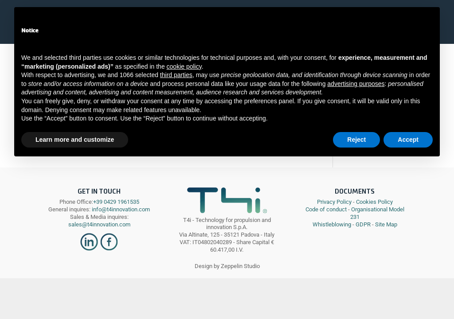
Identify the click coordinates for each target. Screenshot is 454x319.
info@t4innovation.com (120, 209)
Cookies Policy (374, 201)
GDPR (363, 224)
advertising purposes (355, 83)
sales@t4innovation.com (99, 224)
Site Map (386, 224)
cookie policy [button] (184, 66)
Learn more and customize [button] (74, 139)
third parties (176, 74)
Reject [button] (356, 139)
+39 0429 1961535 (116, 201)
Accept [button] (408, 139)
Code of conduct (326, 209)
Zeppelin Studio (240, 266)
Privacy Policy (334, 201)
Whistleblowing (332, 224)
